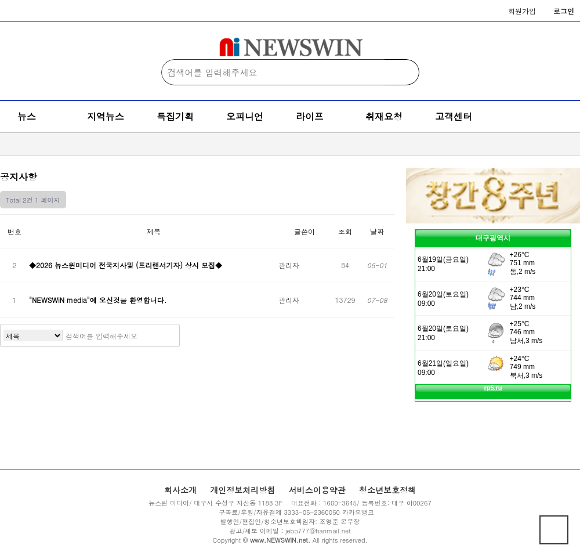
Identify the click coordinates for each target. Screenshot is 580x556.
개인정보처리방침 (242, 490)
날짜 (377, 231)
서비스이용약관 (317, 490)
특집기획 (175, 116)
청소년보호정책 (387, 490)
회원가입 (522, 11)
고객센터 (453, 116)
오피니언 (244, 116)
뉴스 (26, 116)
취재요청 (384, 116)
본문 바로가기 (0, 0)
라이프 (310, 116)
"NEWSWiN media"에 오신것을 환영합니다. (99, 300)
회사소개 (180, 490)
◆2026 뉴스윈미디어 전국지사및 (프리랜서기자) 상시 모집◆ (125, 265)
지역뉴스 (105, 116)
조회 (345, 231)
